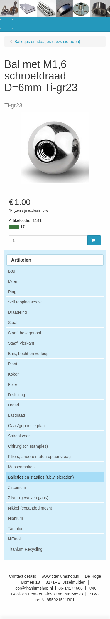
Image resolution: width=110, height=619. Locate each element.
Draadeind (17, 312)
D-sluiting (16, 394)
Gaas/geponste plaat (27, 425)
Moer (12, 281)
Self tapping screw (24, 302)
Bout (12, 271)
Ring (12, 291)
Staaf (13, 322)
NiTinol (14, 539)
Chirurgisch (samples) (28, 446)
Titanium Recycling (25, 549)
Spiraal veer (19, 436)
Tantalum (16, 528)
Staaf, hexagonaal (24, 333)
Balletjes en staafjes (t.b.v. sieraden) (41, 477)
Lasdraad (16, 415)
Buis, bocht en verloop (28, 353)
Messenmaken (21, 466)
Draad (13, 405)
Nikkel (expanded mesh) (30, 508)
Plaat (12, 363)
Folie (12, 384)
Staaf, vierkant (21, 343)
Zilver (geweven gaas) (28, 497)
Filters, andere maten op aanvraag (39, 456)
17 (23, 227)
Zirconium (17, 487)
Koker (13, 374)
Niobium (15, 518)
